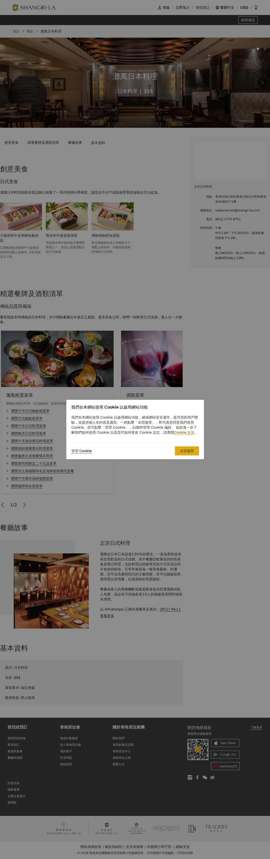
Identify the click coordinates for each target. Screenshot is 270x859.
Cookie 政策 (184, 432)
